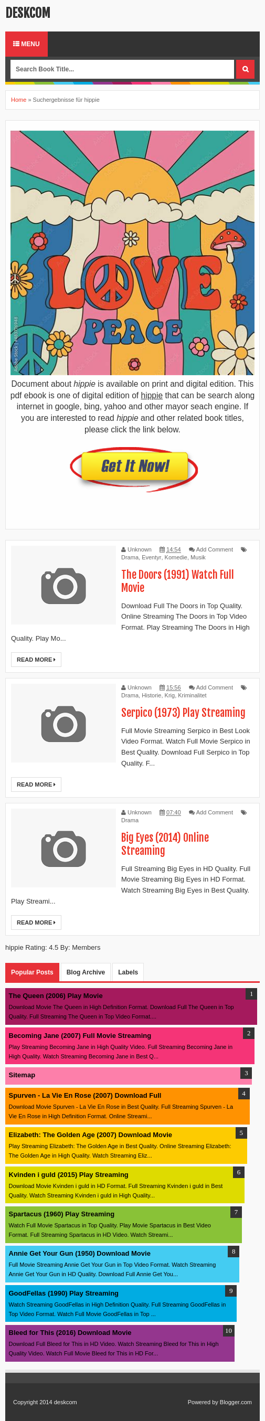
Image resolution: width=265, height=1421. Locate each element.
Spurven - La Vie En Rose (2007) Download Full (85, 1095)
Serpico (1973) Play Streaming (183, 712)
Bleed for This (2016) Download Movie (70, 1333)
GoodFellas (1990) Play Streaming (64, 1293)
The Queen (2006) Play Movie (56, 996)
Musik (198, 557)
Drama (130, 557)
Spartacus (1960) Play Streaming (62, 1214)
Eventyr (151, 557)
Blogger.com (236, 1402)
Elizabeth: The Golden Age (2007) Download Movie (91, 1135)
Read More (36, 659)
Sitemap (22, 1075)
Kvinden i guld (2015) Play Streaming (69, 1175)
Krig (170, 695)
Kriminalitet (192, 695)
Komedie (176, 557)
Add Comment (214, 549)
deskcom (27, 13)
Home (18, 100)
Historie (151, 695)
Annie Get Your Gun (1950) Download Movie (80, 1253)
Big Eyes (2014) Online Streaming (165, 844)
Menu (26, 44)
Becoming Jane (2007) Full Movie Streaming (80, 1036)
